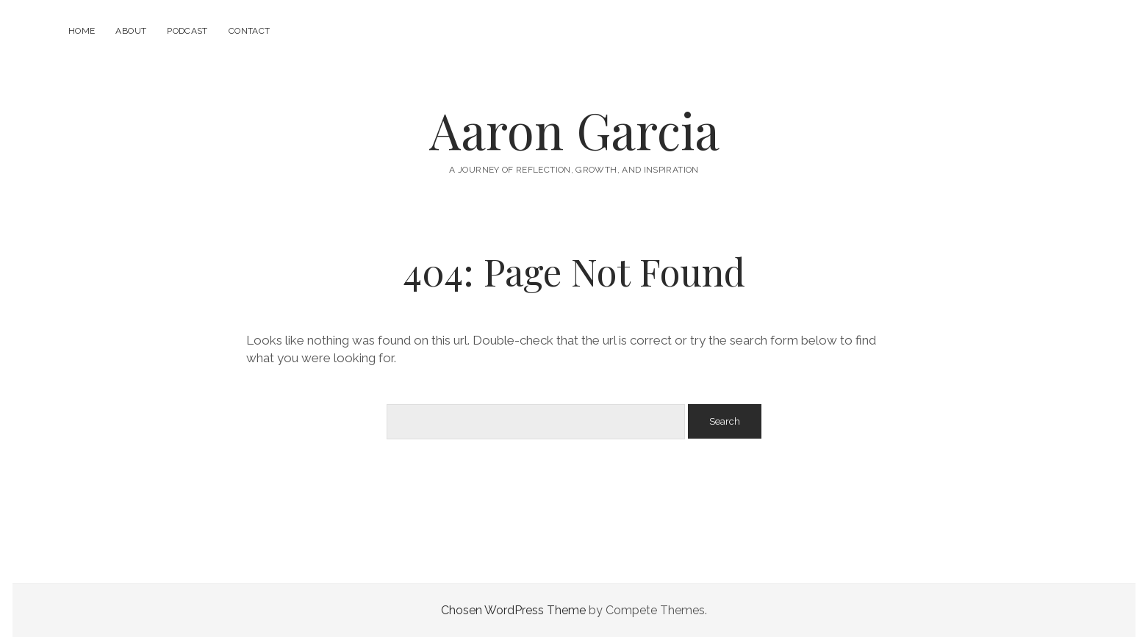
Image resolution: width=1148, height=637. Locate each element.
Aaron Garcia (574, 129)
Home (81, 31)
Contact (249, 31)
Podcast (187, 31)
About (130, 31)
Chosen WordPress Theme (513, 610)
